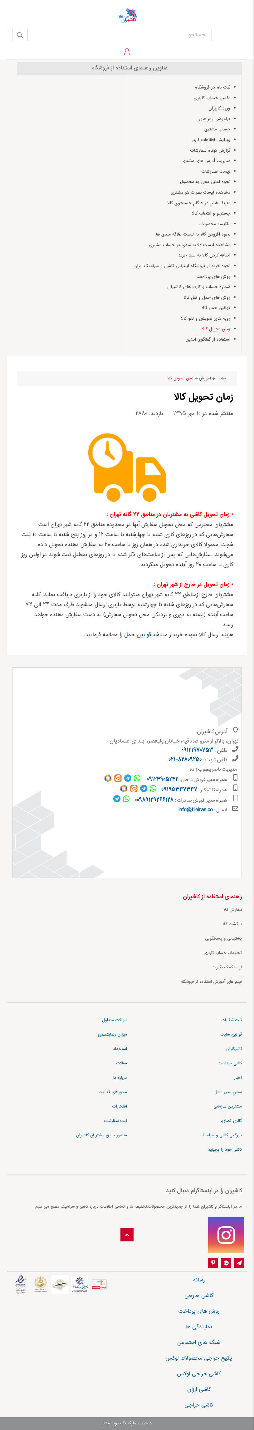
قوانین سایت (231, 1034)
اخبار (238, 1077)
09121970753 (197, 750)
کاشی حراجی (198, 1405)
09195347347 (179, 790)
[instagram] (226, 1235)
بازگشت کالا (232, 924)
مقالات (121, 1063)
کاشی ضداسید (230, 1063)
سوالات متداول (114, 1020)
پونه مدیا (110, 1423)
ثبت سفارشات (115, 1121)
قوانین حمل (137, 635)
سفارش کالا (232, 909)
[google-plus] (226, 1263)
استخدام (120, 1049)
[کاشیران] (127, 15)
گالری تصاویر (231, 1121)
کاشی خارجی (198, 1296)
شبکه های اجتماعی (198, 1342)
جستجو (20, 35)
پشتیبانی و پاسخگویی (223, 938)
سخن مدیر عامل (228, 1092)
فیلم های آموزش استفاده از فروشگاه (211, 981)
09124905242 (162, 779)
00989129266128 (153, 800)
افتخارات (119, 1106)
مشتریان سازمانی (227, 1106)
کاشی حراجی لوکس (199, 1374)
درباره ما (120, 1077)
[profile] (127, 51)
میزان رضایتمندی (112, 1034)
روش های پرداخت (198, 1311)
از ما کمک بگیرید (227, 967)
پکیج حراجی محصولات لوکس (198, 1358)
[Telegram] (239, 1263)
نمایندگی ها (198, 1327)
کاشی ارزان (199, 1389)
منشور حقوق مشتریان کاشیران (101, 1135)
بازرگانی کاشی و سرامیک (221, 1135)
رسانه (199, 1280)
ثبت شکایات (232, 1020)
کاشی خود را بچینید (225, 1149)
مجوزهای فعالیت (113, 1092)
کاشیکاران (234, 1049)
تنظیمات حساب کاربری (223, 953)
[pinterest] (213, 1263)
